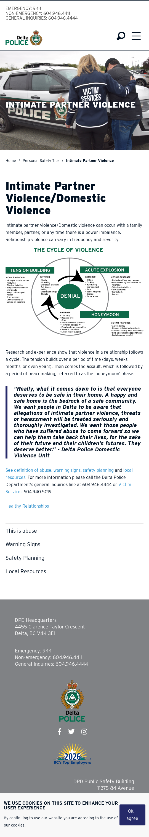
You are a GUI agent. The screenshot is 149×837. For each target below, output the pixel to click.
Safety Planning (25, 558)
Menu (136, 35)
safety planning (98, 470)
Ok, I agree (132, 815)
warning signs (67, 470)
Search (121, 36)
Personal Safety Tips (41, 160)
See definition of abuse (28, 470)
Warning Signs (23, 544)
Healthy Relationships (27, 506)
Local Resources (26, 571)
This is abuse (21, 530)
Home (11, 160)
